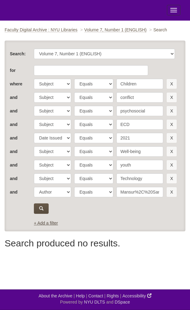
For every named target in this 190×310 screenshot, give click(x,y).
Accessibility (137, 295)
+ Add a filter (46, 223)
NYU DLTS (94, 302)
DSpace (122, 302)
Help (80, 295)
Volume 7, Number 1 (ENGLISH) (115, 29)
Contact (95, 295)
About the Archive (55, 295)
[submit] (41, 208)
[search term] (139, 84)
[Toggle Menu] (173, 10)
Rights (113, 295)
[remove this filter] (171, 84)
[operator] (93, 84)
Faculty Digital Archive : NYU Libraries (41, 29)
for (13, 70)
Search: (18, 53)
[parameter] (52, 84)
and (14, 97)
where (16, 83)
